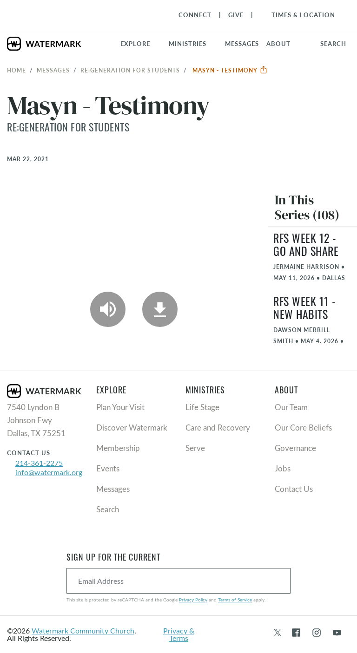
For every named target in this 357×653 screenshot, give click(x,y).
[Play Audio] (108, 309)
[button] (193, 43)
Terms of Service (235, 599)
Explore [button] (135, 43)
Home (16, 70)
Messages (53, 70)
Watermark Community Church (83, 630)
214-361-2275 (39, 463)
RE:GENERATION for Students (130, 70)
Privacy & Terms (178, 634)
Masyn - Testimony (230, 70)
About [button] (278, 43)
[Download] (160, 309)
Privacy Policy (193, 599)
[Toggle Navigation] (298, 15)
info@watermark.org (48, 472)
